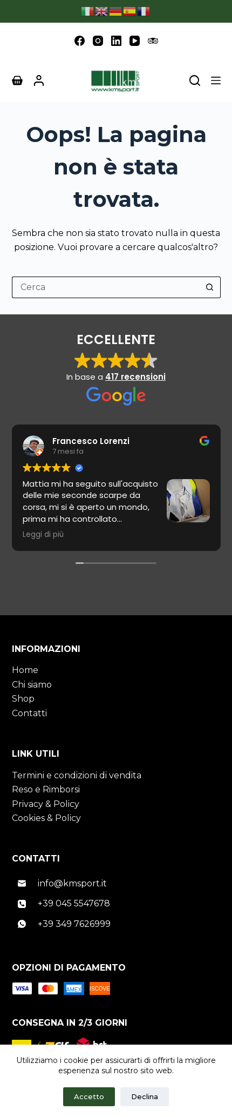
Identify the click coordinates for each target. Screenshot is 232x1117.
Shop (23, 699)
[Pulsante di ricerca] (210, 287)
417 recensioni (135, 376)
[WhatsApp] (116, 924)
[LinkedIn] (116, 41)
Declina (144, 1096)
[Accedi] (38, 80)
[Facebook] (79, 41)
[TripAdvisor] (153, 41)
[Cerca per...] (105, 287)
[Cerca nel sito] (194, 80)
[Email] (116, 883)
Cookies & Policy (46, 818)
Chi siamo (32, 684)
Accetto (89, 1096)
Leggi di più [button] (43, 535)
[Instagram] (98, 41)
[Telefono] (116, 904)
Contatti (29, 713)
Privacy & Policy (45, 804)
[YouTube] (134, 41)
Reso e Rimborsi (46, 789)
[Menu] (216, 80)
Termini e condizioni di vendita (76, 775)
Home (25, 670)
